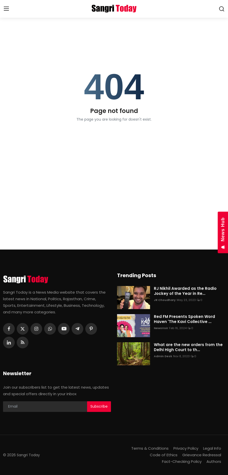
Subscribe (99, 406)
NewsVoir (161, 328)
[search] (221, 8)
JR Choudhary (165, 300)
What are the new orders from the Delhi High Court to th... (188, 347)
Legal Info (212, 448)
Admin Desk (163, 356)
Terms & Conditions (150, 448)
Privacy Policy (185, 448)
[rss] (22, 342)
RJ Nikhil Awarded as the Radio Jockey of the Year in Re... (185, 291)
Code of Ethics (163, 455)
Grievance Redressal (201, 455)
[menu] (6, 8)
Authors (213, 461)
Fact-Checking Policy (182, 461)
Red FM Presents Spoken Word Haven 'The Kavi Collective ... (184, 319)
